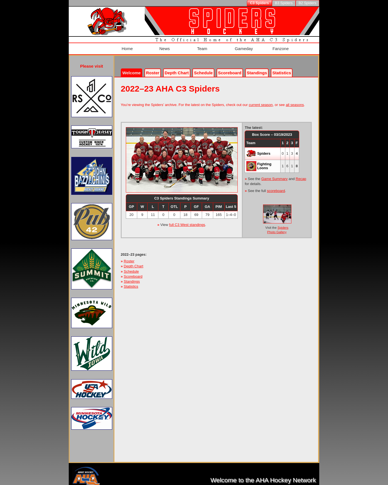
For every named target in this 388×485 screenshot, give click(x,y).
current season (261, 101)
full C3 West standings (187, 221)
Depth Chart (133, 262)
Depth (177, 69)
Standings (257, 69)
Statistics (131, 282)
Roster (152, 69)
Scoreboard (229, 69)
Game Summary (274, 175)
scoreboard (276, 186)
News (163, 46)
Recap (301, 175)
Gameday (242, 46)
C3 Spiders (259, 3)
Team (201, 46)
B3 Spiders (284, 3)
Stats (281, 69)
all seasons (295, 101)
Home (126, 46)
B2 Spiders (307, 3)
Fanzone (279, 46)
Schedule (203, 69)
